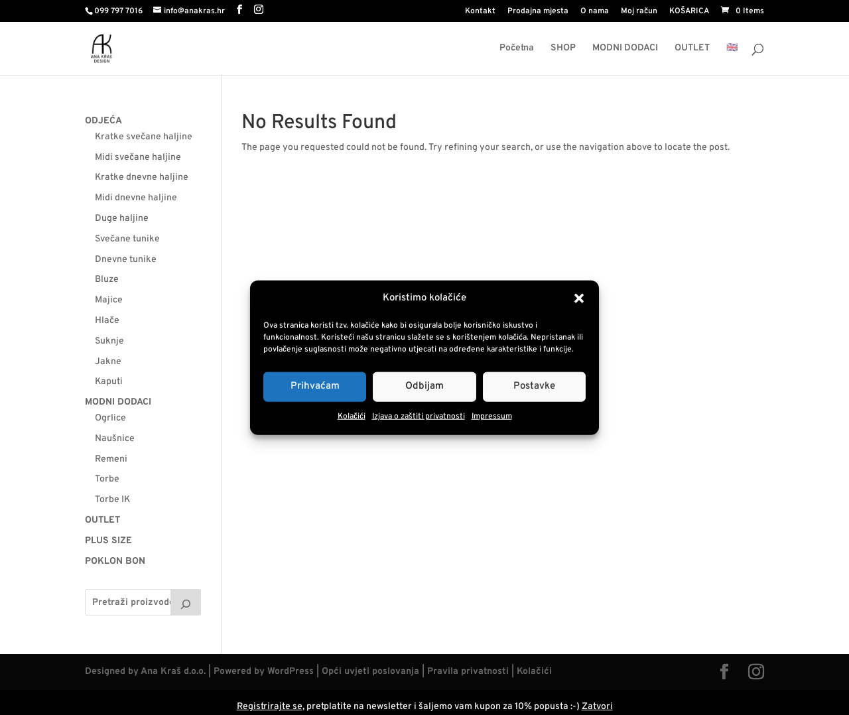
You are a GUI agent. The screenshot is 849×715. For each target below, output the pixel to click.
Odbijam (424, 386)
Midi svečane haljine (138, 157)
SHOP (563, 49)
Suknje (109, 341)
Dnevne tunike (126, 259)
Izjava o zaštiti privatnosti (418, 416)
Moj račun (639, 12)
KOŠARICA (689, 12)
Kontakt (480, 12)
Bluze (107, 279)
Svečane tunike (127, 239)
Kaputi (109, 381)
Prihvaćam (315, 386)
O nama (594, 12)
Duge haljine (122, 218)
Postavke (534, 386)
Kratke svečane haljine (143, 137)
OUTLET (692, 49)
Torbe (107, 479)
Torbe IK (112, 499)
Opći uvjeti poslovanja (370, 671)
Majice (109, 300)
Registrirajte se (269, 706)
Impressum (492, 416)
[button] (579, 298)
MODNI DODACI (625, 49)
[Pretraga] (185, 602)
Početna (516, 49)
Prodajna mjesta (537, 12)
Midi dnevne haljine (136, 198)
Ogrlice (110, 418)
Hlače (107, 320)
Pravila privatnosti (468, 671)
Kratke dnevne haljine (141, 177)
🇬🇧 (732, 49)
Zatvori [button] (597, 706)
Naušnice (115, 438)
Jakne (108, 361)
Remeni (111, 459)
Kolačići (351, 416)
